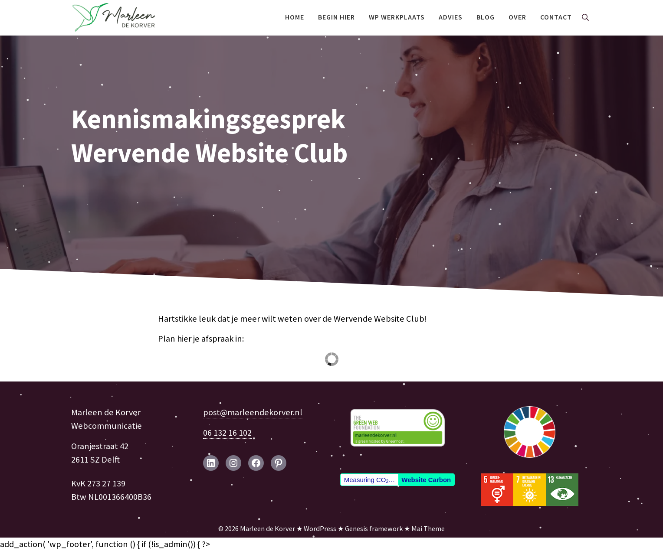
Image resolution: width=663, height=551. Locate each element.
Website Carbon (426, 479)
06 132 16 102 (227, 432)
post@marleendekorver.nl (252, 412)
